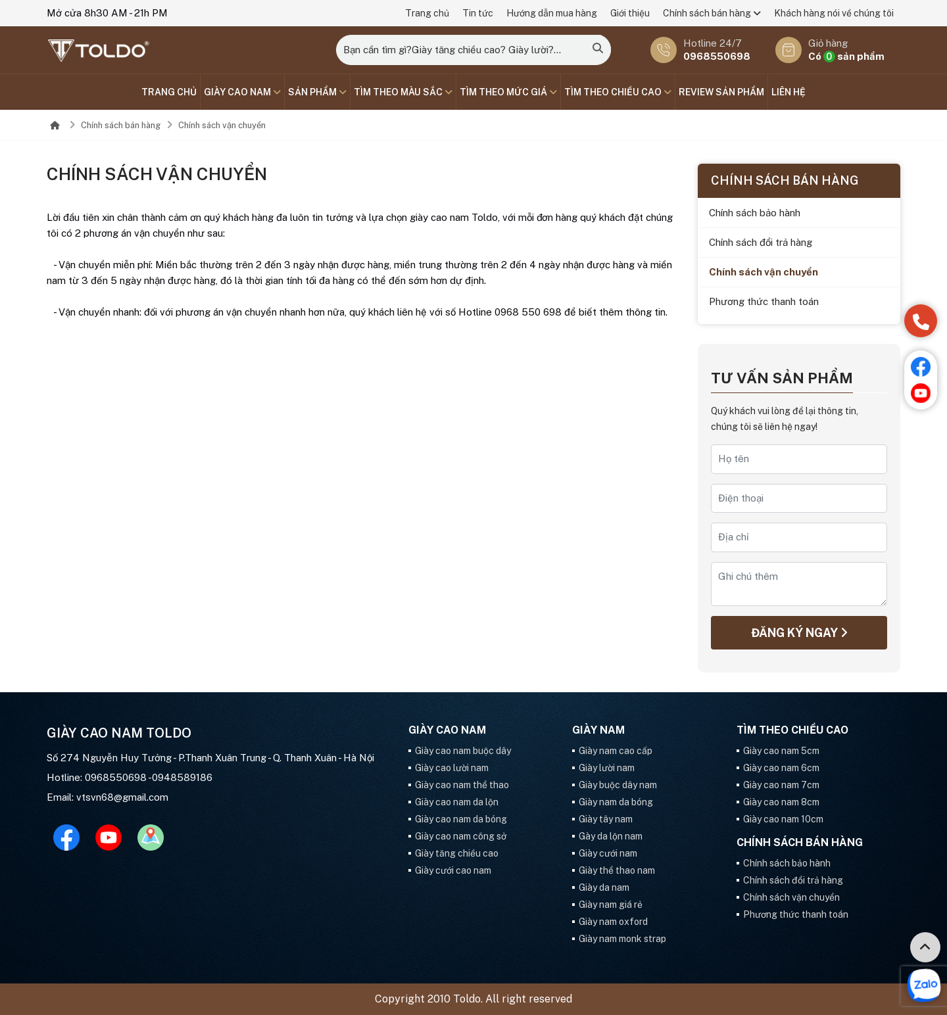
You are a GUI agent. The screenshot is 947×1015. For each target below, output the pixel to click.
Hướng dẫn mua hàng (551, 13)
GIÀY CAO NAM (242, 92)
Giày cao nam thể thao (462, 785)
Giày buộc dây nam (618, 785)
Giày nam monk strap (622, 938)
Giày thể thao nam (617, 870)
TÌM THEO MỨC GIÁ (508, 92)
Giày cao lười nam (452, 768)
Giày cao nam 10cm (783, 819)
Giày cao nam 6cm (781, 768)
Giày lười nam (607, 768)
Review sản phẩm (721, 92)
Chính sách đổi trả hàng (760, 242)
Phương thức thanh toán (764, 301)
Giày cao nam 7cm (781, 785)
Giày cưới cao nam (453, 870)
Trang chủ (427, 13)
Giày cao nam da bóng (461, 819)
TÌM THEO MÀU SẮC (403, 92)
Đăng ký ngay (799, 633)
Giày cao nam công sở (460, 836)
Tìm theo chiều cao (617, 92)
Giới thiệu (630, 13)
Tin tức (477, 13)
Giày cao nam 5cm (781, 750)
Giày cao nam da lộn (456, 802)
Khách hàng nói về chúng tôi (834, 13)
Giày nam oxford (613, 921)
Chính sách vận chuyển (222, 125)
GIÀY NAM (598, 730)
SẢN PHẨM (317, 92)
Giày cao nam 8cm (781, 802)
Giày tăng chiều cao (456, 853)
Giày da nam (604, 887)
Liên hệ (788, 92)
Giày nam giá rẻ (611, 904)
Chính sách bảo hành (754, 212)
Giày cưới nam (608, 853)
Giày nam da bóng (616, 802)
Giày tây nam (606, 819)
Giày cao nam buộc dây (463, 750)
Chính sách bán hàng (712, 13)
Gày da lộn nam (611, 836)
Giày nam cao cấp (615, 750)
